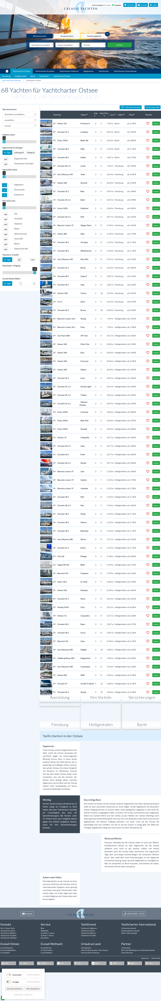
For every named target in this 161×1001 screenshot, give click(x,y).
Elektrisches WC (21, 248)
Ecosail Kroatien (46, 973)
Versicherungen (142, 720)
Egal (9, 152)
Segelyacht (18, 184)
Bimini (17, 243)
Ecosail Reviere (46, 971)
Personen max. (9, 200)
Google (16, 982)
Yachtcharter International (125, 71)
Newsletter (45, 961)
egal (5, 159)
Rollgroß (31, 152)
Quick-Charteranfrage (129, 956)
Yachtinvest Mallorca (88, 956)
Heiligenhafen (101, 747)
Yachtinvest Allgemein (89, 951)
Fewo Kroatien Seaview (89, 973)
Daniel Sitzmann (127, 976)
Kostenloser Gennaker (24, 163)
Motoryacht (19, 189)
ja (4, 185)
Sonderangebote (94, 36)
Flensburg (59, 747)
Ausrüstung (60, 720)
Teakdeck (18, 223)
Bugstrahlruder (20, 158)
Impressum (145, 981)
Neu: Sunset (103, 973)
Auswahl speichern (14, 989)
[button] (5, 159)
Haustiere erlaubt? (10, 254)
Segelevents (88, 71)
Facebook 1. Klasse (47, 956)
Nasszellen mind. (9, 169)
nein (33, 259)
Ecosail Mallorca (46, 976)
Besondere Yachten (130, 107)
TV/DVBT (18, 218)
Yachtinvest (104, 71)
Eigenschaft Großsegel (12, 147)
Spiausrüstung (20, 233)
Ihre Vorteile (100, 720)
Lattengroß (19, 152)
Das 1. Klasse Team (7, 951)
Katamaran (19, 194)
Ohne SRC (18, 238)
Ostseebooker (86, 971)
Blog (42, 951)
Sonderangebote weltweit (130, 954)
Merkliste (129, 5)
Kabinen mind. (8, 134)
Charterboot (125, 971)
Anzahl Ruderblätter (11, 278)
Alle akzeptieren (33, 989)
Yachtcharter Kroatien (44, 71)
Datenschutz (156, 981)
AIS (15, 213)
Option (156, 123)
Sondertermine (66, 36)
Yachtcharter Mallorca (68, 71)
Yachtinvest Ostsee (88, 954)
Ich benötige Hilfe (152, 107)
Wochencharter (39, 36)
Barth (142, 747)
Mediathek (44, 954)
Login (153, 5)
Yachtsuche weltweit (128, 951)
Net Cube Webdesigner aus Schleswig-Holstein (138, 973)
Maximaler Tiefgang (11, 265)
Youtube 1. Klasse (47, 959)
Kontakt (142, 5)
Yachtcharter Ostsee (7, 954)
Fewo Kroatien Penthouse (90, 976)
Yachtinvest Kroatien (88, 959)
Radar (16, 228)
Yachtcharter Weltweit (8, 961)
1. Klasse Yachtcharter (5, 70)
